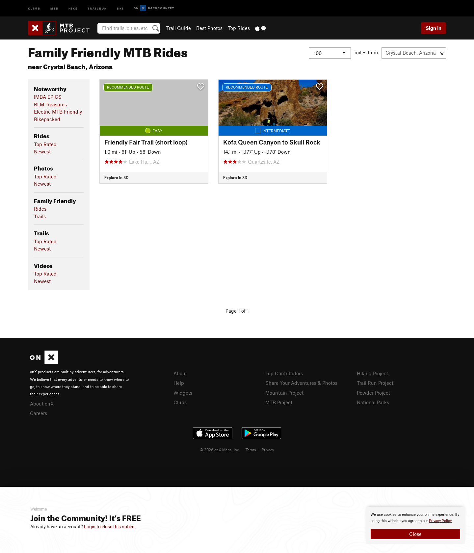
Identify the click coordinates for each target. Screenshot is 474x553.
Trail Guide (178, 28)
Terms (251, 449)
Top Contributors (284, 373)
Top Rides (239, 28)
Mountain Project (284, 393)
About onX (42, 404)
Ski (120, 8)
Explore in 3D (116, 177)
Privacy (268, 449)
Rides (40, 209)
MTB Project (278, 402)
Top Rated (45, 144)
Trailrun (97, 8)
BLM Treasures (50, 104)
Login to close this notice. (110, 526)
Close (415, 534)
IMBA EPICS (48, 97)
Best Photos (209, 28)
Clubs (180, 402)
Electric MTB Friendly (58, 112)
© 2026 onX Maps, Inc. (220, 449)
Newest (42, 151)
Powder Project (373, 393)
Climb (34, 8)
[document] (415, 525)
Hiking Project (372, 373)
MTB (54, 8)
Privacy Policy (440, 521)
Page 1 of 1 (237, 311)
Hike (73, 8)
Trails (40, 216)
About (180, 373)
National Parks (373, 402)
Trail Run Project (375, 383)
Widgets (182, 393)
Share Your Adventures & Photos (301, 383)
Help (178, 383)
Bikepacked (47, 119)
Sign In (433, 28)
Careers (38, 413)
